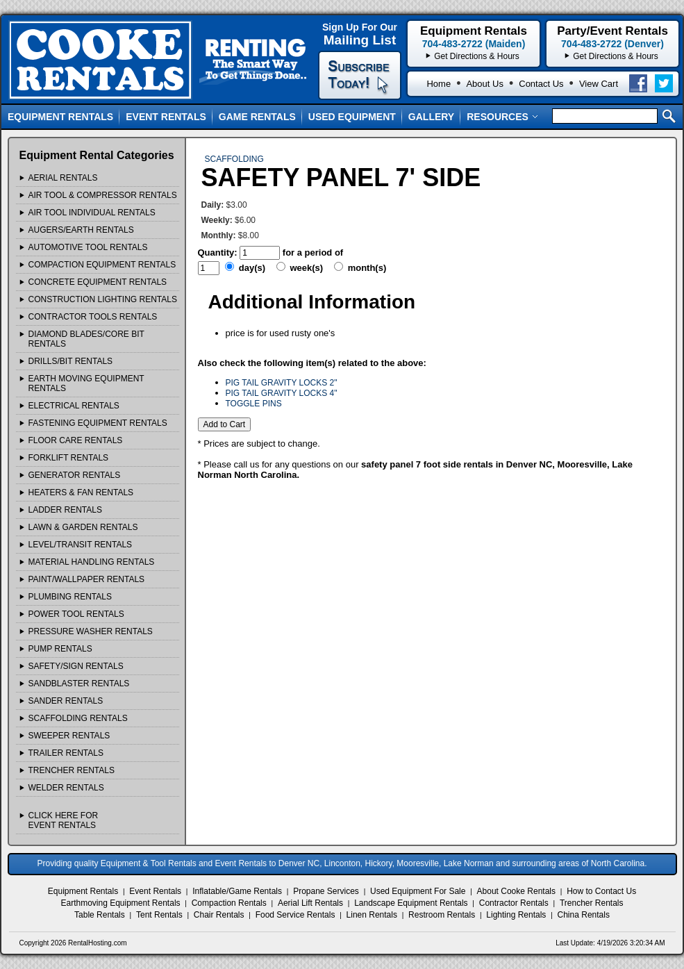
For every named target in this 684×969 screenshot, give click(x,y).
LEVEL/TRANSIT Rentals (80, 544)
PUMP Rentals (60, 649)
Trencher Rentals (592, 903)
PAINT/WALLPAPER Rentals (86, 579)
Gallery (431, 116)
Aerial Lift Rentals (310, 903)
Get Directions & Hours (615, 56)
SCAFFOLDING (234, 159)
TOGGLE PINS (254, 403)
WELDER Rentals (66, 788)
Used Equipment (352, 116)
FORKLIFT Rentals (68, 458)
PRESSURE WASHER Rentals (90, 631)
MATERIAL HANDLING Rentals (91, 562)
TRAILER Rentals (65, 753)
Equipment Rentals (60, 116)
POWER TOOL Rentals (76, 614)
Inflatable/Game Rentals (237, 891)
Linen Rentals (372, 915)
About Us (484, 83)
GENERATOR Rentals (74, 475)
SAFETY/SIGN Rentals (76, 666)
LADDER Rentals (65, 510)
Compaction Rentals (229, 903)
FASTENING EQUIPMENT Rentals (97, 423)
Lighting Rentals (516, 915)
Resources (502, 116)
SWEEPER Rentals (69, 735)
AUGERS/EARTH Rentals (81, 230)
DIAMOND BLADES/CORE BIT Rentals (86, 339)
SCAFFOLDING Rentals (78, 718)
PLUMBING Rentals (70, 597)
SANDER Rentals (65, 701)
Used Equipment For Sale (417, 891)
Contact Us (541, 83)
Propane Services (326, 891)
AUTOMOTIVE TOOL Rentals (88, 247)
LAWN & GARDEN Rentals (83, 527)
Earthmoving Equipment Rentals (120, 903)
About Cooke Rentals (516, 891)
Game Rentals (257, 116)
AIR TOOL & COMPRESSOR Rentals (102, 195)
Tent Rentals (159, 915)
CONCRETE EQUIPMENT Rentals (97, 282)
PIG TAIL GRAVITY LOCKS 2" (281, 383)
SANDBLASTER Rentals (79, 683)
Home (438, 83)
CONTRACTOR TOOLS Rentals (93, 317)
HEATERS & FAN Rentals (81, 492)
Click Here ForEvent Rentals (63, 820)
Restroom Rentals (441, 915)
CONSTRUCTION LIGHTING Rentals (102, 299)
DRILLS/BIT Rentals (70, 361)
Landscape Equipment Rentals (410, 903)
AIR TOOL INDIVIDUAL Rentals (92, 212)
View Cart (598, 83)
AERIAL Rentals (63, 178)
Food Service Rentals (295, 915)
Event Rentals (166, 116)
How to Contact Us (601, 891)
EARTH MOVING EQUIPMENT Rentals (86, 383)
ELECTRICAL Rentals (73, 406)
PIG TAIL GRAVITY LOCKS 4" (281, 393)
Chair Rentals (219, 915)
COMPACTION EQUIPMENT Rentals (102, 265)
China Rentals (584, 915)
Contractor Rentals (514, 903)
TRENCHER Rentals (71, 770)
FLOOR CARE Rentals (75, 440)
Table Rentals (99, 915)
